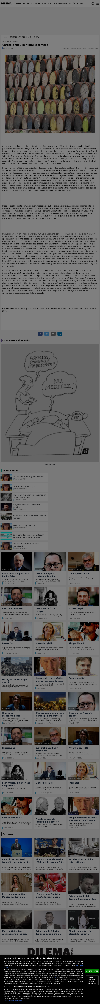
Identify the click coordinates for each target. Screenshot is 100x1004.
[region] (50, 979)
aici (55, 977)
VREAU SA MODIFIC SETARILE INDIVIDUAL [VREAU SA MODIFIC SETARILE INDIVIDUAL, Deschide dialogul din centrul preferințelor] (92, 980)
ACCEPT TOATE (92, 971)
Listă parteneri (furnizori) (13, 1001)
